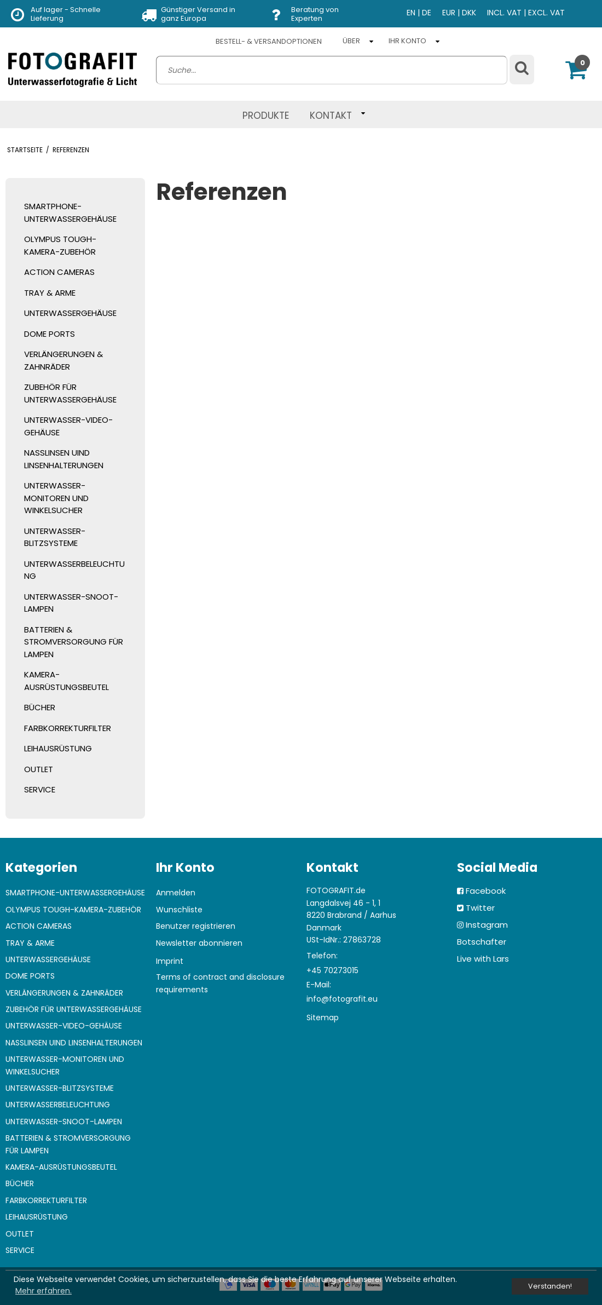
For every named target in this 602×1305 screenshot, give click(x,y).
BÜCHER (39, 707)
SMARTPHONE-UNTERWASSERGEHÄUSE (70, 212)
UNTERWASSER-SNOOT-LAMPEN (71, 603)
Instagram (487, 924)
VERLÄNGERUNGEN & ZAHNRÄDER (63, 360)
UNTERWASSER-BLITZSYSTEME (54, 537)
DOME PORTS (49, 334)
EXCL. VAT (546, 12)
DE (426, 12)
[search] (331, 70)
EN (411, 12)
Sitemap (322, 1017)
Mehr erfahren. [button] (43, 1290)
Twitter (480, 907)
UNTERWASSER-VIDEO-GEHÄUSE (68, 426)
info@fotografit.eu (342, 998)
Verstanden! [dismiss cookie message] (550, 1286)
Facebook (486, 890)
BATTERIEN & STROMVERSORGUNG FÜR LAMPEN (73, 642)
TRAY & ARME (50, 292)
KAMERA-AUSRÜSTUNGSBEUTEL (66, 681)
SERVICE (39, 789)
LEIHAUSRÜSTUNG (58, 748)
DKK (469, 12)
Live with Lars (483, 958)
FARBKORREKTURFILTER (67, 728)
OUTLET (38, 769)
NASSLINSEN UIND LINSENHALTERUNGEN (63, 459)
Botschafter (481, 941)
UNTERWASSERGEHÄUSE (70, 313)
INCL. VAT (504, 12)
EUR (448, 12)
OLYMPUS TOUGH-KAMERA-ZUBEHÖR (60, 245)
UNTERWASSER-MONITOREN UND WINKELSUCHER (56, 498)
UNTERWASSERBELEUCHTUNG (74, 570)
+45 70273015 (332, 970)
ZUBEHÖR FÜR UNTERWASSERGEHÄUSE (70, 393)
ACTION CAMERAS (59, 272)
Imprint (169, 961)
